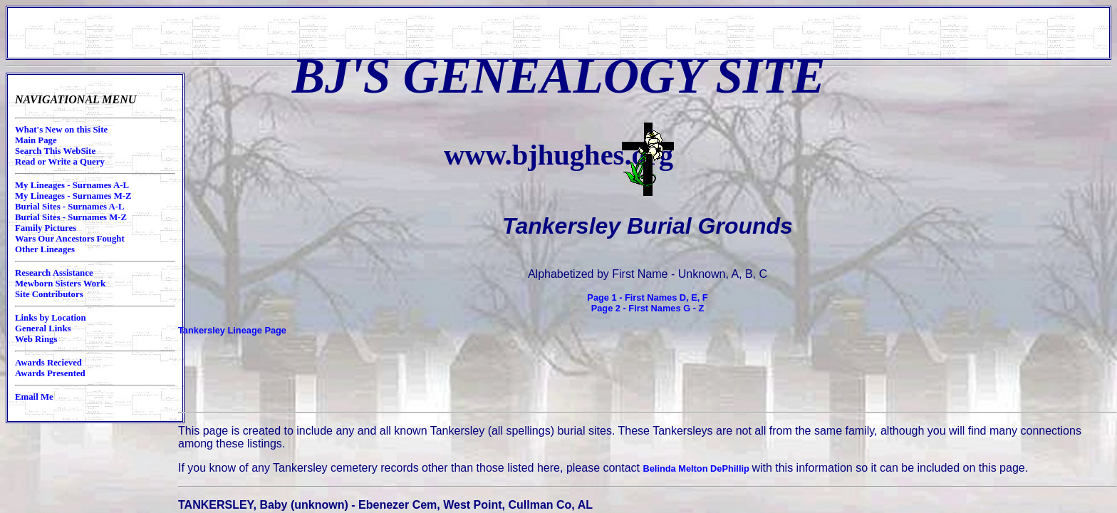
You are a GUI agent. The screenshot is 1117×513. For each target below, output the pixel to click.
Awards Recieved (48, 363)
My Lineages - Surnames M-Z (73, 196)
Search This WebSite (55, 151)
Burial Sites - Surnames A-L (70, 207)
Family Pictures (45, 228)
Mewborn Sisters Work (60, 284)
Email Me (34, 397)
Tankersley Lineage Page (232, 330)
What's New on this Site (61, 130)
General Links (43, 328)
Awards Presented (50, 373)
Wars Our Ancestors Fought (70, 239)
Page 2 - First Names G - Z (648, 308)
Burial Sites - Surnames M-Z (71, 217)
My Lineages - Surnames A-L (72, 185)
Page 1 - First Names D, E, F (647, 297)
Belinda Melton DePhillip (697, 468)
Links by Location (50, 318)
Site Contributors (49, 294)
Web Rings (36, 339)
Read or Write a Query (60, 162)
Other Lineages (45, 249)
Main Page (36, 140)
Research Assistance (54, 273)
